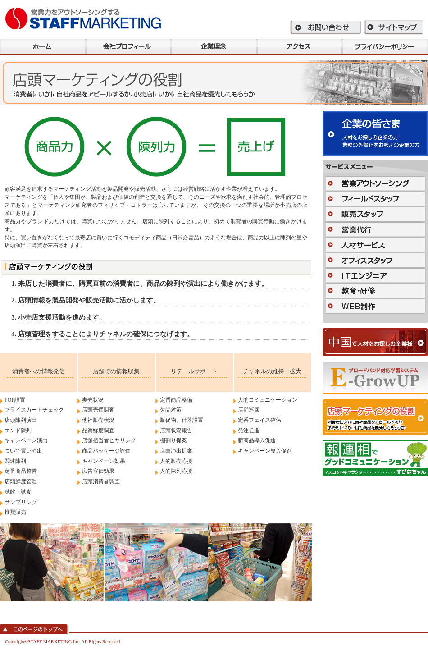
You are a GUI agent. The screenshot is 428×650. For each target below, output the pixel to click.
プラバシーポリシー (385, 47)
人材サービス (375, 244)
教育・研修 (375, 290)
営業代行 (375, 229)
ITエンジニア (375, 275)
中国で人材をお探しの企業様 (375, 342)
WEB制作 (375, 306)
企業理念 (214, 47)
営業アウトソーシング (375, 183)
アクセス (299, 47)
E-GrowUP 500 (375, 378)
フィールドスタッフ (375, 198)
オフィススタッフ (375, 260)
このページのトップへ (34, 629)
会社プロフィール (128, 47)
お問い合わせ (326, 27)
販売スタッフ (375, 214)
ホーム (43, 47)
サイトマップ (394, 27)
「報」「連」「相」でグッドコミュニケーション (375, 458)
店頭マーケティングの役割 (375, 417)
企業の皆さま (375, 133)
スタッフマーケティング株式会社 (83, 18)
